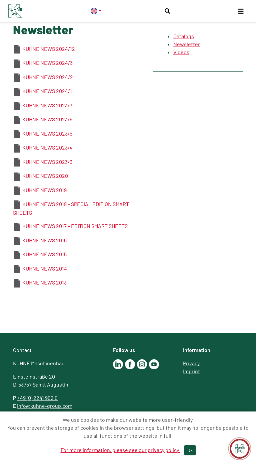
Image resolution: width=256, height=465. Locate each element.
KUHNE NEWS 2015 (44, 254)
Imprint (191, 371)
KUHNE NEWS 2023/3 (47, 162)
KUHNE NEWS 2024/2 (47, 77)
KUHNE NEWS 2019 (44, 190)
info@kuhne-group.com (44, 406)
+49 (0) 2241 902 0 (37, 398)
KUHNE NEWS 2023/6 (47, 119)
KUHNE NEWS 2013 (44, 282)
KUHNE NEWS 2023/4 (47, 147)
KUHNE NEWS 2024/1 (47, 91)
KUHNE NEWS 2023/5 (47, 133)
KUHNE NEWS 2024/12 (48, 49)
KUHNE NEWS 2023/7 (47, 105)
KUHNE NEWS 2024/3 (47, 62)
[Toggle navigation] (240, 11)
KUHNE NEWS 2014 (44, 268)
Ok (190, 450)
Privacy (191, 363)
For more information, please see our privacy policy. (120, 450)
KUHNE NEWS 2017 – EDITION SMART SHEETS (75, 226)
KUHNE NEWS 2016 (44, 240)
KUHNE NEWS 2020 (45, 176)
